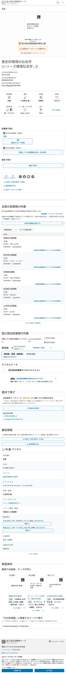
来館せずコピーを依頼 (18, 141)
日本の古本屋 (11, 416)
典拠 (27, 524)
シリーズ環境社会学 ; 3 (11, 503)
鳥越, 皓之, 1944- (9, 527)
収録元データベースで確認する (33, 48)
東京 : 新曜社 (8, 539)
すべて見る (56, 110)
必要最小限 (17, 670)
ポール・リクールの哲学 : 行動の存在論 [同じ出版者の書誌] (36, 597)
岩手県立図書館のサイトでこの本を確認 (48, 267)
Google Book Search (14, 419)
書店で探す (33, 165)
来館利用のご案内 (42, 348)
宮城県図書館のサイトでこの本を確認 (48, 284)
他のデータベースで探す (12, 190)
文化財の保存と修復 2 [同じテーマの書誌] (55, 596)
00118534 (40, 527)
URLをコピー (13, 177)
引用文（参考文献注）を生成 (14, 182)
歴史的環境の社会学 (10, 476)
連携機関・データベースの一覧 (52, 214)
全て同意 (49, 670)
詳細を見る (33, 665)
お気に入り (6, 177)
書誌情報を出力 (9, 186)
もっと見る (19, 608)
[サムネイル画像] (17, 585)
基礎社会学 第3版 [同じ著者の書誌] (15, 596)
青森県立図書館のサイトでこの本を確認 (48, 250)
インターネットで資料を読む (11, 650)
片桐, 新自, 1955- (9, 520)
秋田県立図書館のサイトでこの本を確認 (48, 301)
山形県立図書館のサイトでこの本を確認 (48, 318)
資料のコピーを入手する (10, 653)
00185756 (39, 520)
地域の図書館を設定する (44, 223)
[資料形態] (26, 229)
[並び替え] (10, 229)
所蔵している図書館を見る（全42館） (33, 152)
